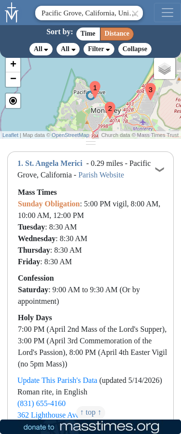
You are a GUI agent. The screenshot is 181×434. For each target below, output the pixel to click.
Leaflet (10, 135)
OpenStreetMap (70, 135)
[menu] (167, 12)
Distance (117, 33)
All (41, 49)
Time (88, 33)
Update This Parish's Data (57, 380)
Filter (99, 49)
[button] (91, 83)
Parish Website (101, 175)
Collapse (135, 49)
